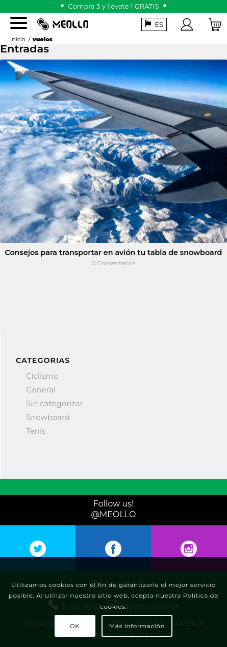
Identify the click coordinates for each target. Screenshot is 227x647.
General (41, 390)
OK (75, 626)
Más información (137, 626)
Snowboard (48, 417)
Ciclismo (42, 376)
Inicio (18, 39)
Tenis (35, 431)
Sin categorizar (54, 403)
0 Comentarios (114, 263)
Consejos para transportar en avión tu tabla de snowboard (113, 252)
